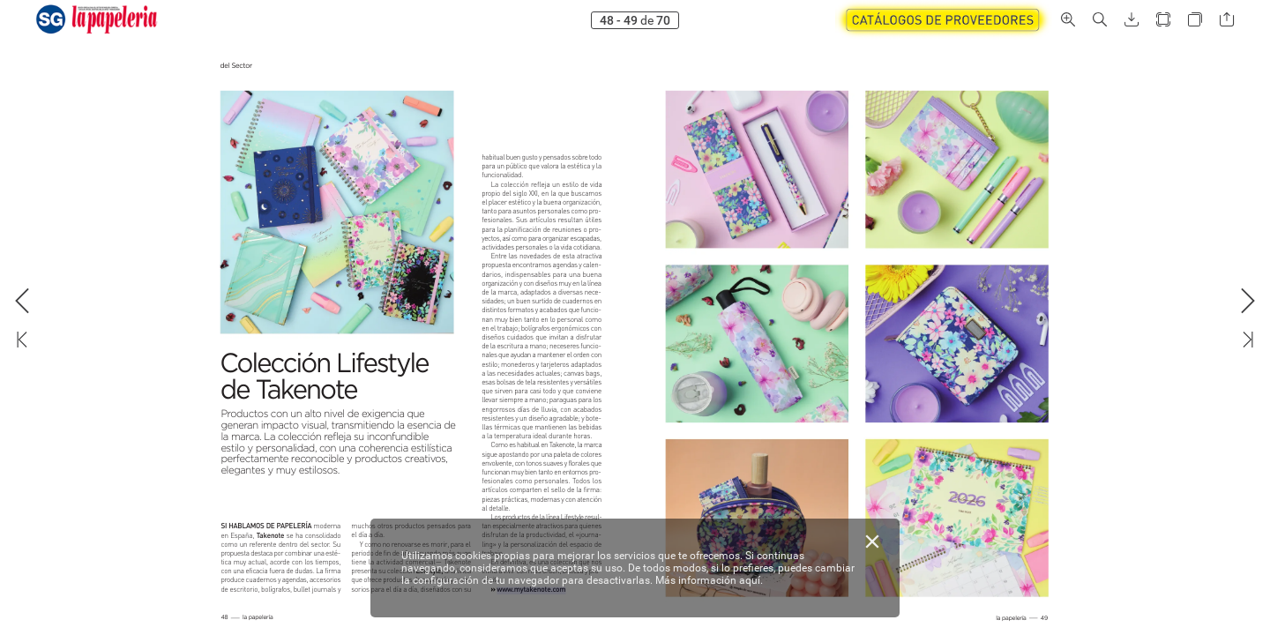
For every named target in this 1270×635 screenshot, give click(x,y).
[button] (1068, 20)
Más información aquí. (709, 580)
